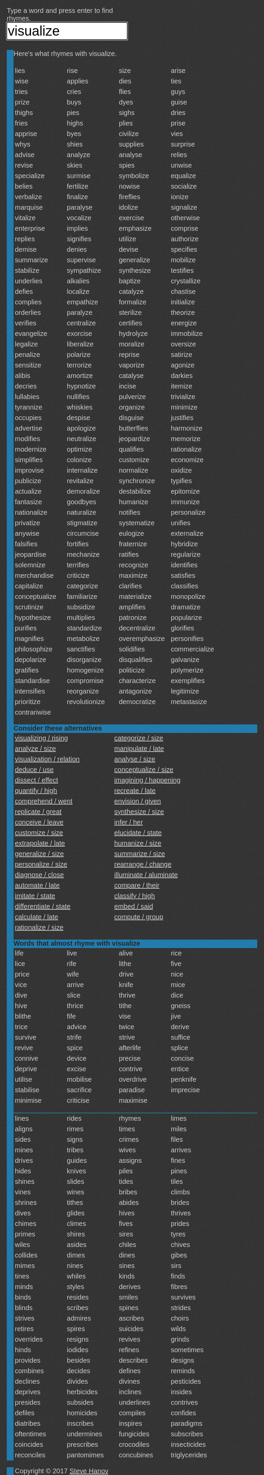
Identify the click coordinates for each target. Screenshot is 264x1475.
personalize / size (41, 864)
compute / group (138, 917)
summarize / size (139, 853)
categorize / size (138, 738)
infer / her (128, 822)
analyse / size (134, 759)
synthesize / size (139, 811)
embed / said (133, 906)
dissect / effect (36, 780)
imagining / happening (147, 780)
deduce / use (34, 769)
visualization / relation (47, 759)
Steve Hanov (89, 1471)
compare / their (136, 885)
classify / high (134, 896)
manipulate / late (139, 748)
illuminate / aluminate (146, 874)
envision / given (137, 801)
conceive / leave (39, 822)
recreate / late (135, 790)
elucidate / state (138, 832)
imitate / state (35, 896)
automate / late (37, 885)
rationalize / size (39, 927)
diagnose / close (39, 874)
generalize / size (39, 853)
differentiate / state (42, 906)
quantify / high (36, 790)
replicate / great (38, 811)
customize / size (39, 832)
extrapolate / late (40, 843)
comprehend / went (43, 801)
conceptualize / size (144, 769)
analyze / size (35, 748)
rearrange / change (143, 864)
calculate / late (36, 917)
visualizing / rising (41, 738)
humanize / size (137, 843)
